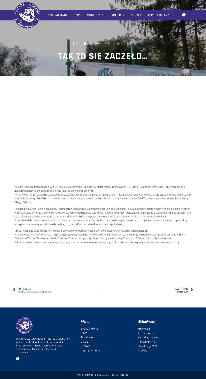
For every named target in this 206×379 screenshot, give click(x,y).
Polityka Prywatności (103, 375)
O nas (77, 15)
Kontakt (136, 15)
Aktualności (96, 15)
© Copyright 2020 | (85, 375)
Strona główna (57, 15)
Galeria (118, 15)
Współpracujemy (158, 15)
